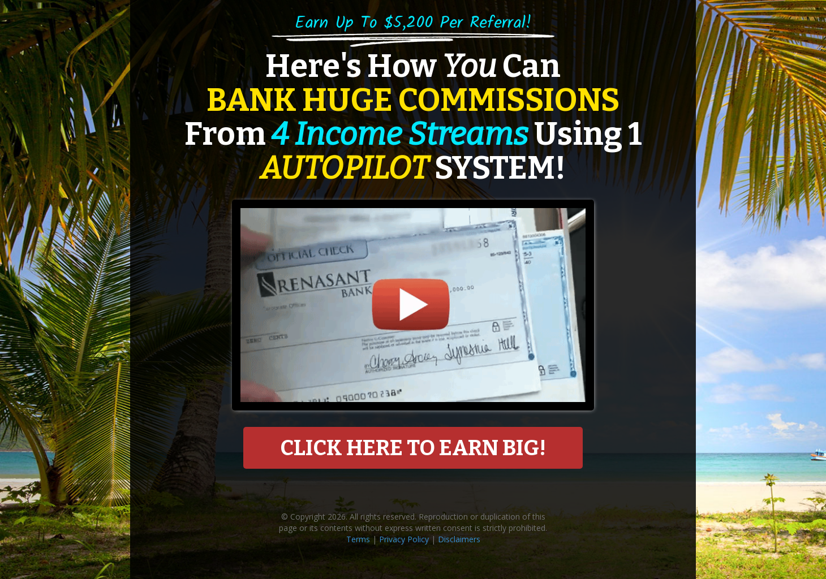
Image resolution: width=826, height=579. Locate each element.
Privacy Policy (404, 539)
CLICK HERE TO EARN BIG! (413, 448)
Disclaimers (459, 539)
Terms (358, 539)
